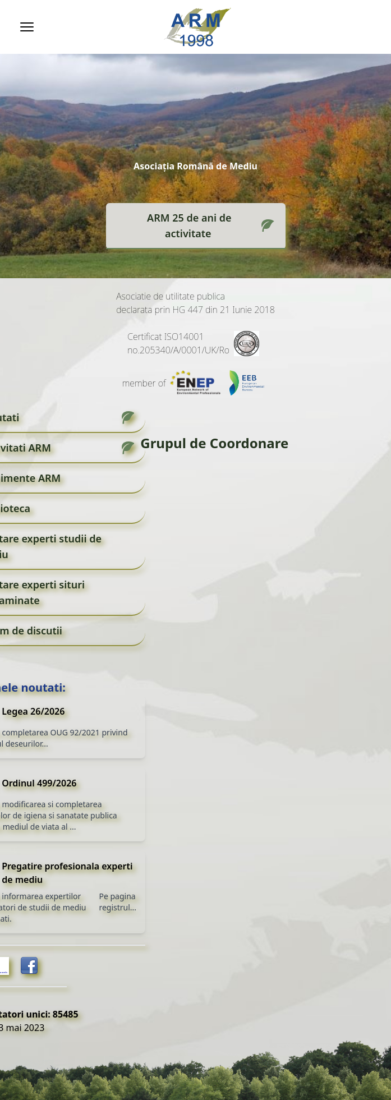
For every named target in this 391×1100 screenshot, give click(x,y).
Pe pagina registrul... (117, 902)
